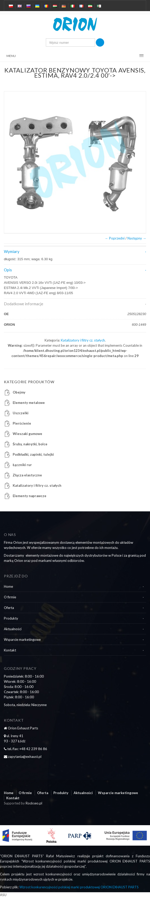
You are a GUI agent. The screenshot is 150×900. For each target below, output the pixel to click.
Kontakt (10, 650)
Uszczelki (20, 413)
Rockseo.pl (34, 803)
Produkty (11, 618)
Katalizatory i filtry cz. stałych (83, 340)
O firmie (10, 597)
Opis (8, 269)
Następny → (136, 238)
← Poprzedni (115, 238)
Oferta (9, 608)
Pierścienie (22, 423)
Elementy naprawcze (29, 496)
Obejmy (19, 392)
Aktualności (13, 629)
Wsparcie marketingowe (22, 639)
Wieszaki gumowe (27, 434)
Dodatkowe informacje (23, 303)
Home (8, 586)
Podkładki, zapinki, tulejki (33, 454)
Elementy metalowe (29, 403)
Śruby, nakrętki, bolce (30, 444)
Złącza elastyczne (27, 475)
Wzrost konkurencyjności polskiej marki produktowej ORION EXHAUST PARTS (79, 887)
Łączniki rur (22, 465)
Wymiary (11, 251)
